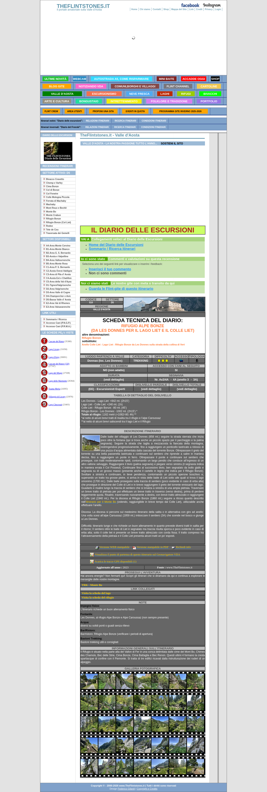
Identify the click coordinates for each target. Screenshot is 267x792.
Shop (166, 9)
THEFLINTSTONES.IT (83, 6)
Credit (199, 9)
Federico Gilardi (126, 788)
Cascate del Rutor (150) (58, 364)
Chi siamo (145, 9)
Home (134, 9)
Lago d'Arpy (53, 357)
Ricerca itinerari (125, 121)
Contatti (157, 9)
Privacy (209, 9)
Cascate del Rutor (56, 341)
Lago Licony (54, 349)
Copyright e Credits (147, 788)
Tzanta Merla (54, 389)
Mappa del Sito (179, 9)
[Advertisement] (56, 426)
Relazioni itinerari (97, 121)
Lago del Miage (55, 373)
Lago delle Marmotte (57, 381)
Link (191, 9)
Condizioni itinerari (154, 121)
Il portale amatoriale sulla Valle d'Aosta (79, 9)
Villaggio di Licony (57, 396)
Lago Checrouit (55, 404)
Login (218, 9)
